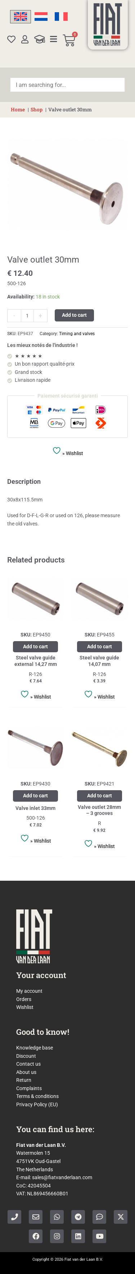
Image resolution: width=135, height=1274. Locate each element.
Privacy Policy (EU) (37, 1104)
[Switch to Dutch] (41, 16)
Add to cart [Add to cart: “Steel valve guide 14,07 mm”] (99, 646)
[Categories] (54, 39)
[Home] (107, 24)
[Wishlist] (11, 39)
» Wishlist (67, 451)
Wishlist (24, 1007)
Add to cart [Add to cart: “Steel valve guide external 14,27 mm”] (35, 646)
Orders (23, 999)
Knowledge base (34, 1048)
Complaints (29, 1088)
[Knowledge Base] (39, 39)
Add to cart (74, 315)
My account (29, 991)
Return (23, 1080)
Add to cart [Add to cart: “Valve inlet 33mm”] (35, 795)
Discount (26, 1056)
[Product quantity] (27, 315)
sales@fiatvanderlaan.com (62, 1177)
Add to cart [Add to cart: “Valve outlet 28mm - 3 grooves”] (99, 795)
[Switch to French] (61, 16)
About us (26, 1072)
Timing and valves (77, 333)
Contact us (28, 1064)
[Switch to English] (20, 16)
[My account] (25, 39)
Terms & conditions (37, 1096)
